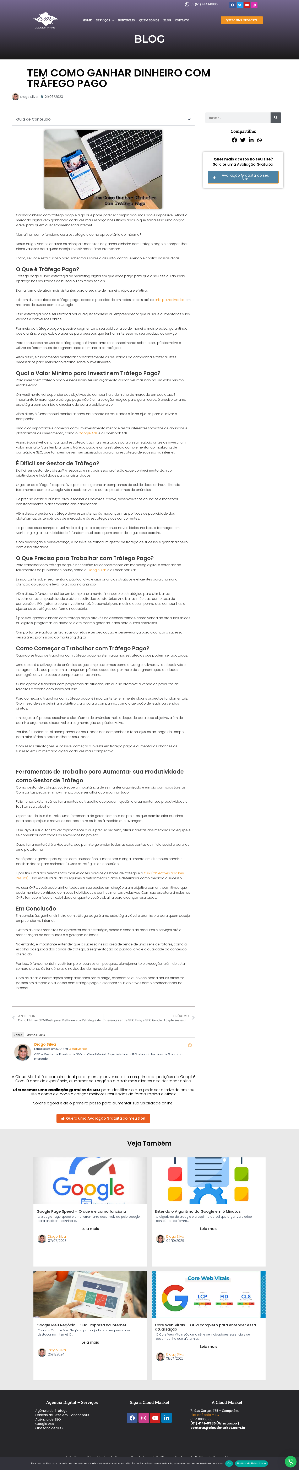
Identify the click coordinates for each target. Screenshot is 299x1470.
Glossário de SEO (49, 1428)
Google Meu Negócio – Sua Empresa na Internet (81, 1325)
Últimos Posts (36, 1035)
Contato (182, 20)
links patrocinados (170, 299)
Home (87, 20)
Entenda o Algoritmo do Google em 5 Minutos (198, 1211)
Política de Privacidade (251, 1463)
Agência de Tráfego (51, 1410)
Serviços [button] (105, 20)
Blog (167, 20)
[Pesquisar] (276, 117)
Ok (229, 1463)
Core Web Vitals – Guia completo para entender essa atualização (205, 1327)
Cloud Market (78, 1049)
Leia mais (90, 1229)
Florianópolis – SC (204, 1414)
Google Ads (88, 433)
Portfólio (126, 20)
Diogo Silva (45, 1044)
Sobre (18, 1035)
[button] (189, 119)
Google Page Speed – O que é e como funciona (81, 1211)
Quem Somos (149, 20)
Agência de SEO (48, 1419)
